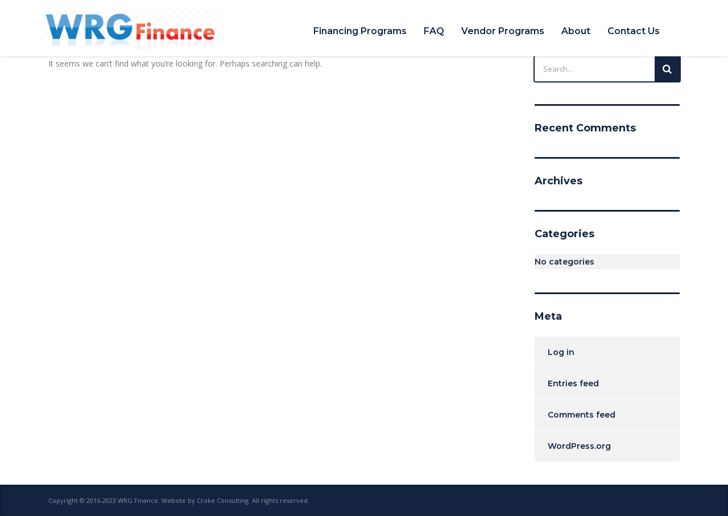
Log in (561, 352)
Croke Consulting (223, 500)
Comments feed (581, 415)
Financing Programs (360, 31)
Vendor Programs (502, 31)
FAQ (434, 31)
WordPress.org (579, 446)
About (575, 31)
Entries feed (573, 383)
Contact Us (633, 31)
